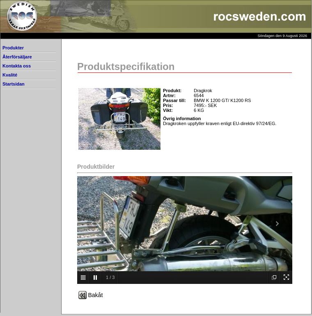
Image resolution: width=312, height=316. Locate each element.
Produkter (13, 47)
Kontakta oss (16, 65)
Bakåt (95, 295)
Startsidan (13, 83)
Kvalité (9, 74)
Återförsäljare (17, 56)
